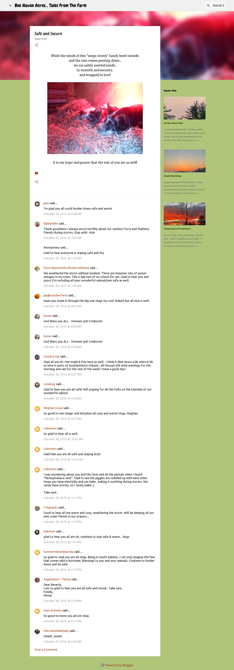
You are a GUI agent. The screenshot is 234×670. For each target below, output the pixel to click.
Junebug (49, 384)
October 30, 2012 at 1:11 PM (63, 497)
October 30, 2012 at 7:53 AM (63, 285)
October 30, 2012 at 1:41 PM (63, 542)
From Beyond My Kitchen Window (66, 267)
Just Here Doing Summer (173, 123)
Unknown (50, 428)
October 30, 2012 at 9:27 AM (63, 418)
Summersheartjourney (59, 551)
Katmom (49, 531)
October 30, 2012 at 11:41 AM (63, 459)
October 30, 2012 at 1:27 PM (63, 521)
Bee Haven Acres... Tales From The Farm (51, 5)
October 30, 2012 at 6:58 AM (63, 214)
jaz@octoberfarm (55, 295)
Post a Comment (46, 649)
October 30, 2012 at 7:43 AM (63, 238)
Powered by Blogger (117, 665)
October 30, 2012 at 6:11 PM (63, 621)
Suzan (47, 315)
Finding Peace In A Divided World (177, 228)
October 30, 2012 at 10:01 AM (63, 439)
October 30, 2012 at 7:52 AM (63, 258)
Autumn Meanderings (172, 176)
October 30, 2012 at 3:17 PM (63, 569)
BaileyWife (51, 223)
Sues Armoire (53, 610)
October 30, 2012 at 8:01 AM (63, 306)
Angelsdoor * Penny (57, 579)
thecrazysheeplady (56, 630)
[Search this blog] (209, 5)
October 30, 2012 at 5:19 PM (63, 600)
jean (46, 203)
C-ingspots (51, 507)
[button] (36, 45)
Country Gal (52, 356)
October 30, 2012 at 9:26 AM (63, 398)
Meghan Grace (53, 408)
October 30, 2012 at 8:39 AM (63, 326)
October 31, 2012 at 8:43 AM (63, 641)
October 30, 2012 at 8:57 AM (63, 374)
